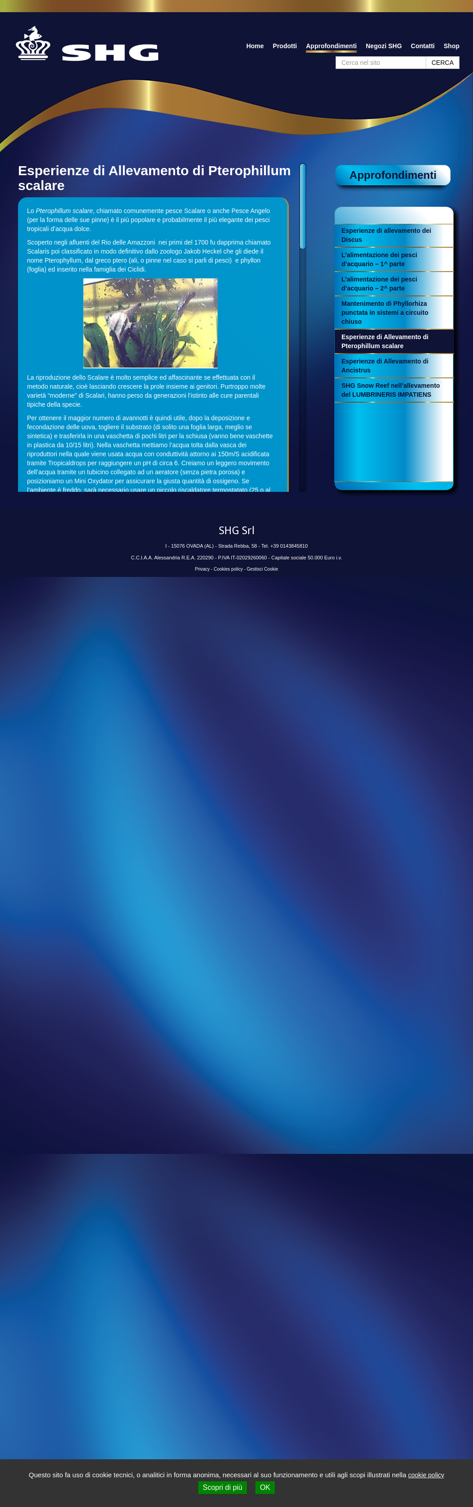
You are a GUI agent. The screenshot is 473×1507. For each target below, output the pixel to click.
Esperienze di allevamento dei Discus (386, 235)
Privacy (202, 569)
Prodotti (285, 46)
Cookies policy (228, 569)
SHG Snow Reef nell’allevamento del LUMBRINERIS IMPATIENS (390, 390)
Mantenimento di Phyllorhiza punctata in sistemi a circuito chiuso (384, 312)
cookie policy (426, 1475)
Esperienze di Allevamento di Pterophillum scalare (384, 341)
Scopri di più (222, 1487)
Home (255, 46)
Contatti (423, 46)
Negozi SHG (384, 46)
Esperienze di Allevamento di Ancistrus (384, 366)
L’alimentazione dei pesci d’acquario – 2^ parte (379, 284)
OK (265, 1487)
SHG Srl (237, 530)
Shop (451, 46)
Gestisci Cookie (262, 569)
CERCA (443, 62)
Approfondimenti (331, 46)
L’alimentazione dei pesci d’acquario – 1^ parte (379, 259)
